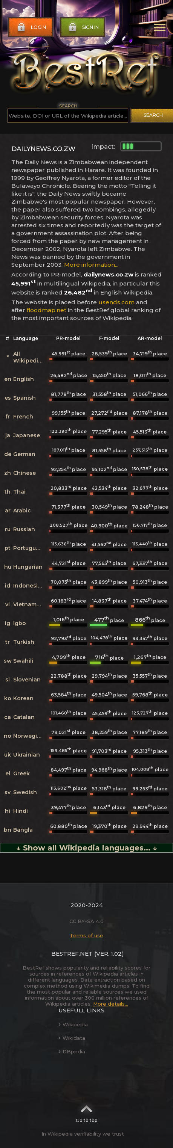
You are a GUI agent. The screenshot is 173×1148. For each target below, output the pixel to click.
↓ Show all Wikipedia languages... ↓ (86, 847)
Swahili (23, 660)
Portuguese (29, 548)
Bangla (23, 829)
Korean (23, 698)
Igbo (19, 623)
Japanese (26, 435)
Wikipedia (73, 1024)
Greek (21, 773)
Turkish (23, 642)
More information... (91, 264)
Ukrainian (26, 754)
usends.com (116, 302)
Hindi (20, 811)
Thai (19, 491)
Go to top (86, 1111)
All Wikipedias (28, 357)
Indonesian (29, 585)
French (23, 416)
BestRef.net (72, 953)
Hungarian (28, 566)
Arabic (22, 510)
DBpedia (71, 1051)
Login (31, 27)
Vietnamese (29, 604)
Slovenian (27, 679)
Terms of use (86, 935)
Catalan (24, 717)
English (23, 379)
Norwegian (28, 736)
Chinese (24, 473)
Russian (24, 529)
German (24, 454)
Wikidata (71, 1038)
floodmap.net (46, 310)
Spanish (24, 397)
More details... (110, 1004)
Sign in (83, 27)
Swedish (25, 792)
